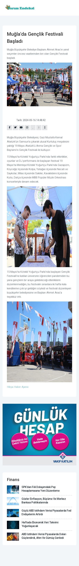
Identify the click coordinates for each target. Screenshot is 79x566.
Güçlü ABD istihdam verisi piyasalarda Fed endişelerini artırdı (46, 512)
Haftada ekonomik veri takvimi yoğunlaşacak (40, 524)
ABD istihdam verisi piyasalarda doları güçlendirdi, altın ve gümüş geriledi (44, 536)
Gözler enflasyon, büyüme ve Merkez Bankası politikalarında (44, 501)
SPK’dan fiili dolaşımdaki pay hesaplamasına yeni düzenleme (41, 489)
